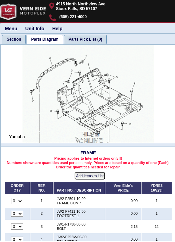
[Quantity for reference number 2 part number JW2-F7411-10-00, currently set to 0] (17, 214)
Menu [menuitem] (11, 28)
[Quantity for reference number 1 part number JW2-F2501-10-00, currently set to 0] (17, 201)
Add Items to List (90, 176)
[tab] (14, 39)
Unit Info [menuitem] (35, 28)
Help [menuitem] (57, 28)
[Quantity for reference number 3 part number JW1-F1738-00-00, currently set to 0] (17, 227)
